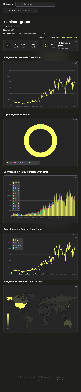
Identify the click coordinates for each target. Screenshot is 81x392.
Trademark (18, 380)
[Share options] (35, 42)
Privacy (28, 380)
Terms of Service (48, 380)
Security (36, 380)
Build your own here (69, 37)
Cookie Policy (61, 380)
